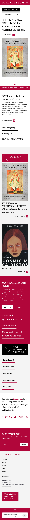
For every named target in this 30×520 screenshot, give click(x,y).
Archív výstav (7, 133)
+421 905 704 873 (6, 486)
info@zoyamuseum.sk (7, 488)
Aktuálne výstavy (8, 128)
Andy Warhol (9, 325)
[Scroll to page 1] (14, 84)
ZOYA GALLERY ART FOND (12, 139)
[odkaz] (8, 35)
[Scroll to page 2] (16, 84)
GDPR (15, 510)
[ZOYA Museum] (13, 2)
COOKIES (15, 512)
